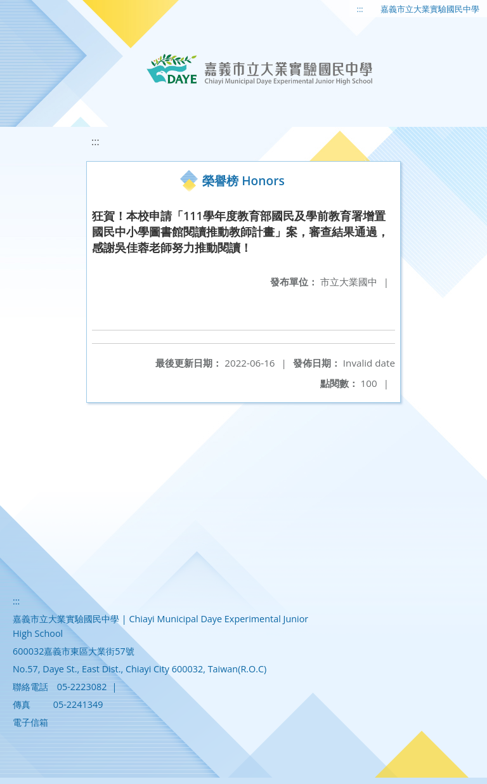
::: (360, 9)
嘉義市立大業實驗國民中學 (429, 9)
